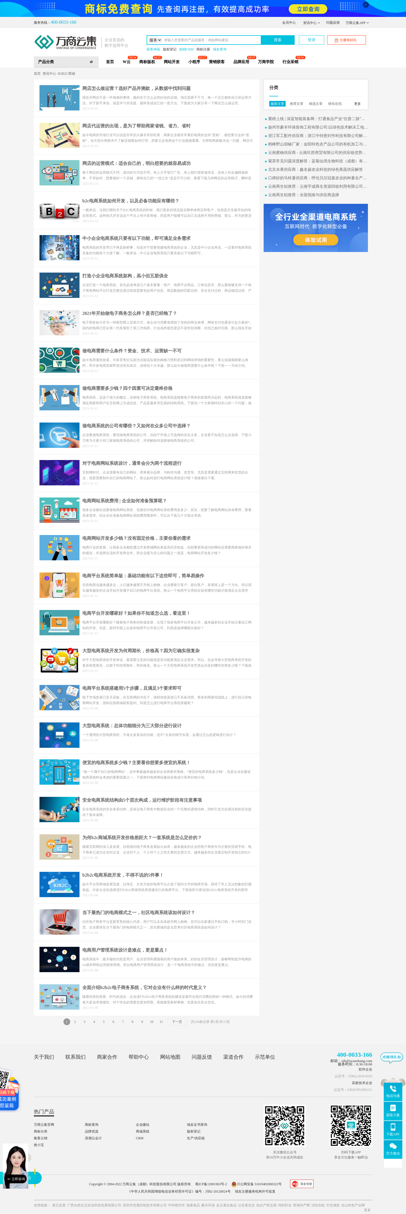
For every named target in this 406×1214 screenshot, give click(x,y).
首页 (110, 62)
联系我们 (75, 1057)
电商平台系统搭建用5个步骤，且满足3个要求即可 (132, 688)
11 (161, 1022)
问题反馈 (333, 23)
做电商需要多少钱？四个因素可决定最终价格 (127, 388)
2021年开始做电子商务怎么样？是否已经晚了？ (129, 313)
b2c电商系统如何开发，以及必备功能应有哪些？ (130, 200)
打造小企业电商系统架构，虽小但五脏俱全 (125, 275)
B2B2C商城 (66, 74)
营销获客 (217, 62)
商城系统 (142, 1131)
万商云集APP (357, 23)
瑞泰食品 (193, 1205)
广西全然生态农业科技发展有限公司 (94, 1205)
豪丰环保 (208, 1205)
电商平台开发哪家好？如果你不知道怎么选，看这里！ (136, 613)
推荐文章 (296, 104)
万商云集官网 (44, 1125)
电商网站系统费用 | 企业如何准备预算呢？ (124, 500)
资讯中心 (311, 23)
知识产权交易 (266, 1205)
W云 (127, 62)
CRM (140, 1138)
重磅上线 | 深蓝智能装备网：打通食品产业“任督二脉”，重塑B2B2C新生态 (316, 119)
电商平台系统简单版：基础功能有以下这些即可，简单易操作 (143, 575)
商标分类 (40, 1131)
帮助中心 (139, 1057)
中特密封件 (176, 1205)
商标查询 (91, 1125)
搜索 (278, 40)
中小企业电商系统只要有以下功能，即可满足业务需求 (136, 238)
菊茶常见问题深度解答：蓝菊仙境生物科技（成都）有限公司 (317, 161)
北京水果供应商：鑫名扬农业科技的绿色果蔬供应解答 (315, 169)
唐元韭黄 (59, 1205)
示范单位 (265, 1057)
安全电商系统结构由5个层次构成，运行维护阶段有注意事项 (142, 800)
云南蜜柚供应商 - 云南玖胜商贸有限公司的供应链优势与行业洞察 (317, 153)
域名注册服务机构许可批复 (255, 1191)
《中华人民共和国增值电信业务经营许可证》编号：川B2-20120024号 (179, 1191)
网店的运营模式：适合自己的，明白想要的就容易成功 (136, 163)
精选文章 (316, 104)
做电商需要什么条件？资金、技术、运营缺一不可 (132, 350)
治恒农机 (318, 1205)
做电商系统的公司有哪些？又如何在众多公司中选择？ (136, 425)
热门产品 (44, 1112)
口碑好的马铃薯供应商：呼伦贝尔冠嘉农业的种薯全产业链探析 (317, 178)
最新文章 (277, 104)
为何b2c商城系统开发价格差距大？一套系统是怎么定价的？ (142, 837)
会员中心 (289, 23)
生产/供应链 (196, 1138)
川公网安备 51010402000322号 (256, 1184)
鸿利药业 (285, 1205)
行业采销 (290, 62)
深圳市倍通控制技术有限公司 (145, 1205)
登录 (311, 40)
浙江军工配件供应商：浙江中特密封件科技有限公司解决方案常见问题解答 (317, 136)
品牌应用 (241, 62)
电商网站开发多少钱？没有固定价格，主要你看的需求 (136, 538)
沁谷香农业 (246, 1205)
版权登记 (169, 49)
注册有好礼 (346, 40)
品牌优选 (91, 1131)
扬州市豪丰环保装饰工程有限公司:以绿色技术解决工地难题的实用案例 (318, 128)
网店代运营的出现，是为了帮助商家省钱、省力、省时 (136, 125)
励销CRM (186, 49)
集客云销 (40, 1138)
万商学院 (266, 62)
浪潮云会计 (93, 1138)
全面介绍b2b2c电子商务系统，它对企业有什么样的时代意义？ (144, 987)
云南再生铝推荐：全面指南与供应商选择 (303, 195)
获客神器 (153, 49)
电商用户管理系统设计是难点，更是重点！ (125, 950)
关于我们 (44, 1057)
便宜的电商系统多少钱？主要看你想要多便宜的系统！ (136, 762)
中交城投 (333, 1205)
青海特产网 (301, 1205)
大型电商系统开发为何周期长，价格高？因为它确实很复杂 (141, 650)
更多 (357, 104)
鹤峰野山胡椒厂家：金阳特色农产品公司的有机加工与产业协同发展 (317, 144)
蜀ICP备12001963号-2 (211, 1184)
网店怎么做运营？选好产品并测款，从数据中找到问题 (136, 88)
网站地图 (170, 1057)
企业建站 (142, 1125)
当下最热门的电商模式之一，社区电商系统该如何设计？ (138, 912)
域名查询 (219, 49)
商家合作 (107, 1057)
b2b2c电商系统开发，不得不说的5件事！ (123, 875)
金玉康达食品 (226, 1205)
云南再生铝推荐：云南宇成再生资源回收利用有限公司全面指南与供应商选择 (317, 187)
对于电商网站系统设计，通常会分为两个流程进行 (132, 463)
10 (151, 1022)
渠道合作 (233, 1057)
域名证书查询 (197, 1125)
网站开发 (172, 62)
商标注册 (203, 49)
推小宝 (39, 1145)
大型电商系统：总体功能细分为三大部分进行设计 (132, 725)
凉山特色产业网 (353, 1205)
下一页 (177, 1022)
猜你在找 (335, 104)
